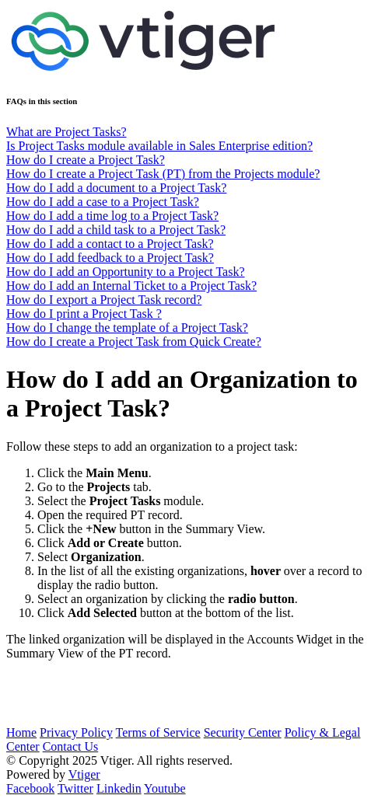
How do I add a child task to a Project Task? (116, 229)
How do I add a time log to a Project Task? (112, 215)
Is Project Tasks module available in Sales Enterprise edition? (159, 145)
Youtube (165, 788)
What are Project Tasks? (66, 131)
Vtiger (84, 774)
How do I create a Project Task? (85, 159)
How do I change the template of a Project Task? (127, 327)
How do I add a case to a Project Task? (102, 201)
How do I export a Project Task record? (103, 299)
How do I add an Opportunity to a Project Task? (125, 271)
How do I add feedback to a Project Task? (110, 257)
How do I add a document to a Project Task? (116, 187)
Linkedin (119, 788)
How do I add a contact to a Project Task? (110, 243)
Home (21, 732)
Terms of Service (158, 732)
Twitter (75, 788)
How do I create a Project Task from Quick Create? (133, 341)
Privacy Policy (76, 732)
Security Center (243, 732)
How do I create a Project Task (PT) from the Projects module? (163, 173)
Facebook (30, 788)
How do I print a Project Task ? (84, 313)
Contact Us (71, 746)
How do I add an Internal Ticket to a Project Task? (131, 285)
